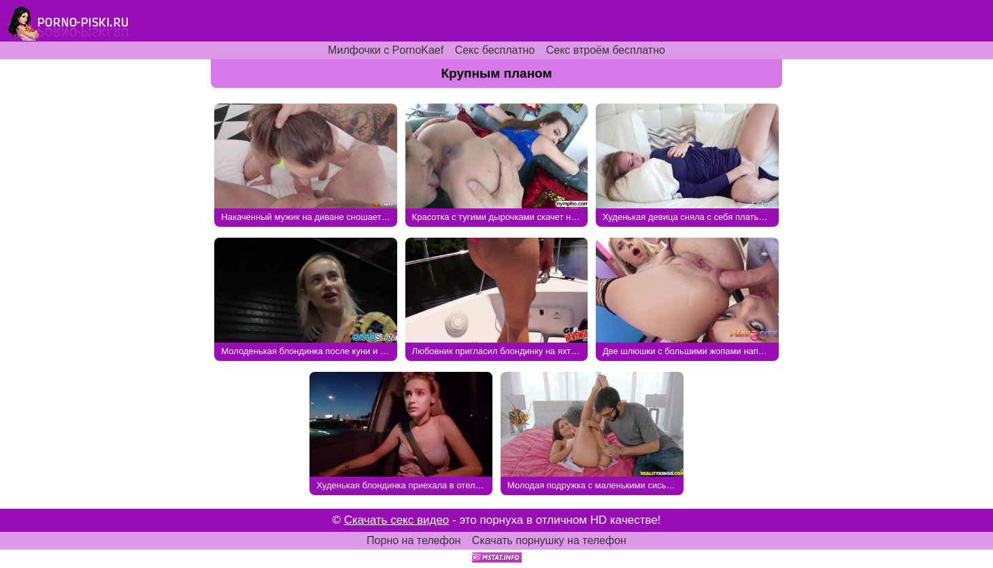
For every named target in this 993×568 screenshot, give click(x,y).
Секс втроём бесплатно (605, 50)
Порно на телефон (413, 540)
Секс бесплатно (495, 50)
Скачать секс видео (397, 520)
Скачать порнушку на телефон (549, 540)
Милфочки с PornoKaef (385, 50)
